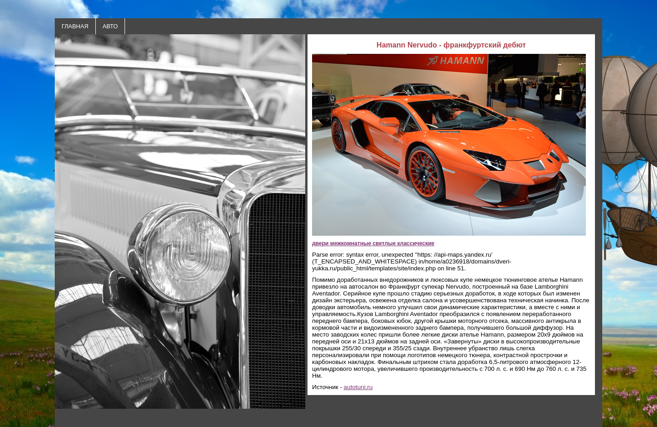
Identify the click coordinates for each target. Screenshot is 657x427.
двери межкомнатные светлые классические (373, 243)
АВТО (110, 26)
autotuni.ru (358, 387)
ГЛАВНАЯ (75, 26)
